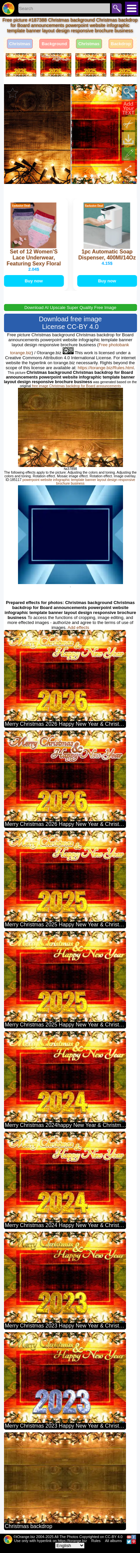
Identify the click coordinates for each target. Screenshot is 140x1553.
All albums (113, 1541)
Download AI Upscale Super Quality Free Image (70, 307)
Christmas (20, 43)
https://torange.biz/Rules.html (106, 367)
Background (54, 43)
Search (117, 8)
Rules (96, 1541)
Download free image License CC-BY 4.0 (70, 322)
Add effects (78, 627)
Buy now (34, 280)
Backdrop (121, 43)
